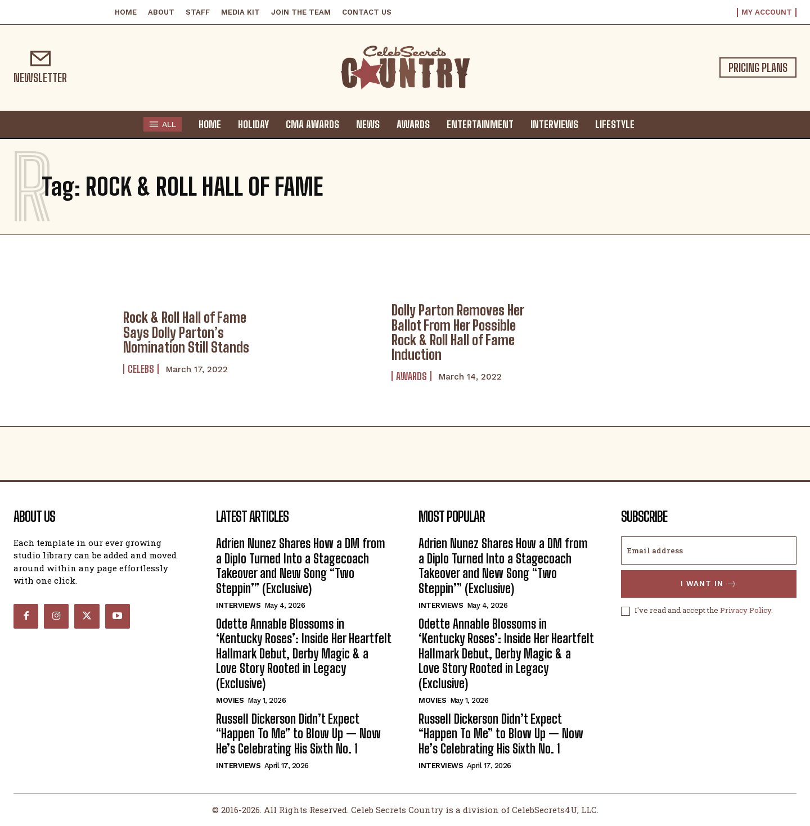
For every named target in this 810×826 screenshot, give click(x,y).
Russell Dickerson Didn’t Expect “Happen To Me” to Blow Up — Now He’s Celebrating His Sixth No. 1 (298, 733)
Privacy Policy (745, 611)
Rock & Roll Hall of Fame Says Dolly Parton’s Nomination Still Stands (186, 332)
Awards (411, 376)
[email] (708, 550)
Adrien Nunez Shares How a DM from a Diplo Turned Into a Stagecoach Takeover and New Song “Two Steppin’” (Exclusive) (300, 565)
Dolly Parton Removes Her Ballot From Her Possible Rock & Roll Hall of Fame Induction (458, 332)
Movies (230, 700)
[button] (653, 123)
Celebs (141, 369)
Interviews (238, 605)
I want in (709, 584)
